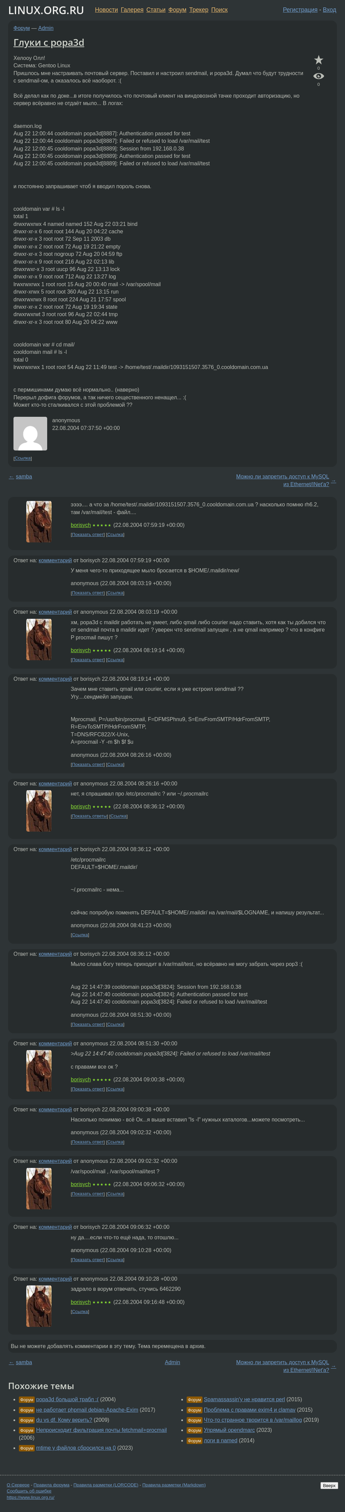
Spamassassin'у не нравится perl (244, 1399)
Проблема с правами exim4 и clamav (249, 1410)
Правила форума (52, 1484)
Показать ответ (88, 534)
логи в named (221, 1440)
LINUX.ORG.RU (46, 10)
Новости (106, 9)
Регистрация (300, 9)
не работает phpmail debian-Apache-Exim (87, 1410)
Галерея (132, 9)
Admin (46, 28)
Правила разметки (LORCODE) (105, 1484)
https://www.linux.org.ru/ (30, 1497)
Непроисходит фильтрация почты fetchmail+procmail (101, 1430)
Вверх (329, 1485)
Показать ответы (89, 816)
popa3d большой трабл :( (67, 1399)
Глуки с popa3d (48, 42)
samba (24, 476)
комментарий (55, 560)
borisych (81, 525)
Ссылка (23, 458)
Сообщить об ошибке (29, 1490)
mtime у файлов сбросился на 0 (76, 1448)
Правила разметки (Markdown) (174, 1484)
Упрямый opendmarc (229, 1430)
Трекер (199, 9)
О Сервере (18, 1484)
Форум (177, 9)
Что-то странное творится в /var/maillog (253, 1420)
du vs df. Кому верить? (64, 1420)
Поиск (219, 9)
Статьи (155, 9)
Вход (329, 9)
